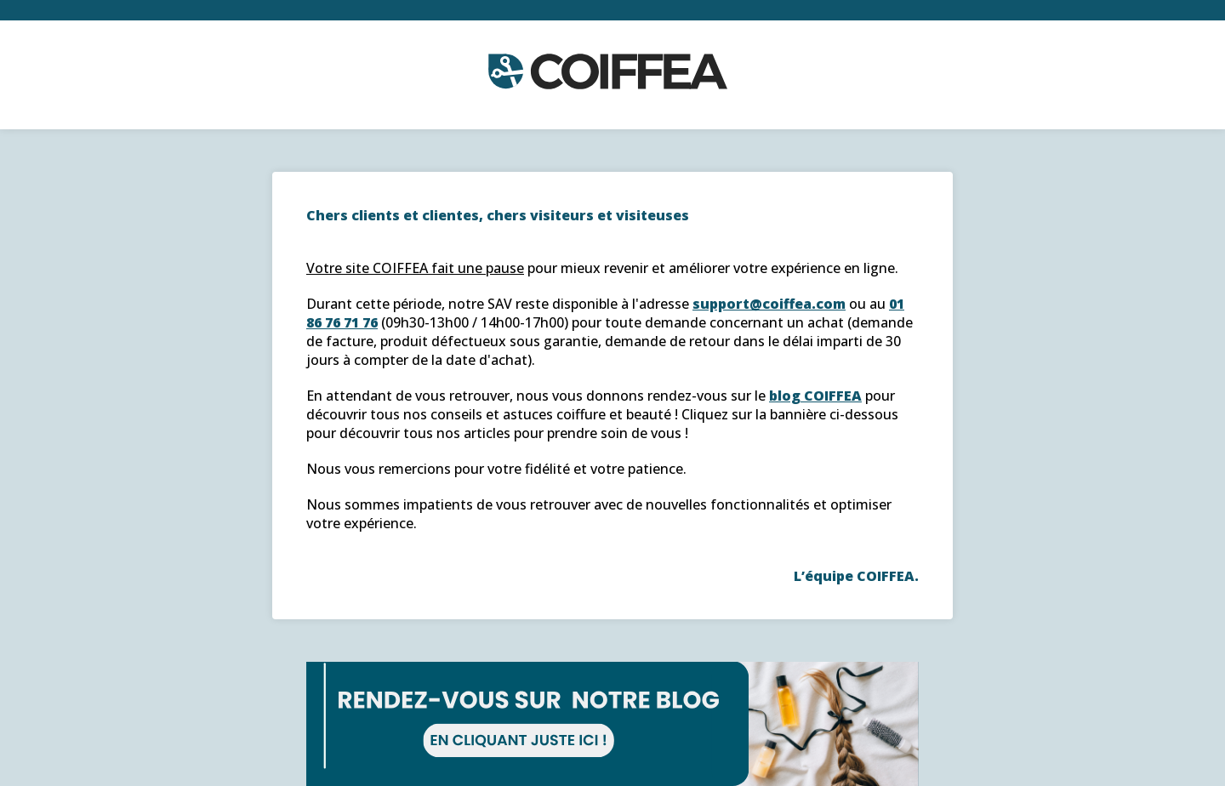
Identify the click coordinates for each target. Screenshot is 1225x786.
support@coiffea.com (769, 303)
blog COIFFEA (815, 395)
